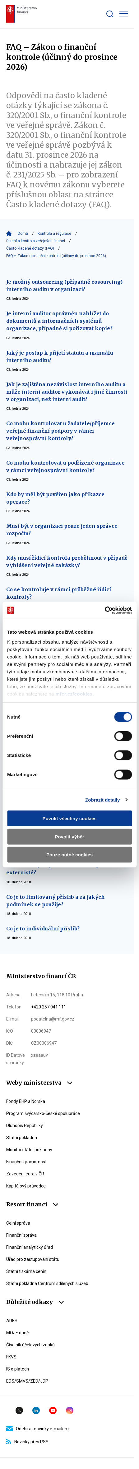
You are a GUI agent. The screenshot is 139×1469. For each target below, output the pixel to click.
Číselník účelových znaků (30, 1344)
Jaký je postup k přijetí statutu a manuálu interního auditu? (59, 356)
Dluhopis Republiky (24, 1125)
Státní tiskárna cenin (26, 1271)
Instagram (69, 1410)
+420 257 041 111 (48, 1006)
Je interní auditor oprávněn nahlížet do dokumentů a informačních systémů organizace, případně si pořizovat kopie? (59, 320)
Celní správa (18, 1223)
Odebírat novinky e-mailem (37, 1428)
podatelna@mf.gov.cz (52, 1018)
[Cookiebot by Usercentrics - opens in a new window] (104, 610)
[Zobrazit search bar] (110, 14)
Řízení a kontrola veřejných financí (35, 241)
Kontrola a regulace (54, 233)
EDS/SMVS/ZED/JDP (27, 1381)
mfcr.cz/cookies (74, 693)
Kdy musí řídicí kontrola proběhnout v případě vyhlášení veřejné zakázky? (66, 561)
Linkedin (36, 1410)
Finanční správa (21, 1235)
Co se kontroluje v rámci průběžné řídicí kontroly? (58, 593)
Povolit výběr (69, 836)
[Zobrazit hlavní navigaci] (123, 13)
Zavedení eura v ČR (25, 1173)
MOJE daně (17, 1332)
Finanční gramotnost (26, 1161)
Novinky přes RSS (27, 1441)
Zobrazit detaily (102, 799)
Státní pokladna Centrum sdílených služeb (47, 1283)
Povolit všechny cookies (69, 818)
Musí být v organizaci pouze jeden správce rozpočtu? (62, 529)
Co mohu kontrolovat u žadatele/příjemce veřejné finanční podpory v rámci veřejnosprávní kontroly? (60, 430)
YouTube (53, 1410)
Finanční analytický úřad (29, 1247)
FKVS (11, 1356)
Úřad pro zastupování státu (32, 1259)
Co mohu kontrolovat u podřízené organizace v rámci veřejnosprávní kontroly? (65, 466)
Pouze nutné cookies (69, 854)
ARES (11, 1320)
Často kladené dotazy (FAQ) (30, 248)
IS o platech (17, 1368)
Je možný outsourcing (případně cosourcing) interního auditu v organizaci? (64, 285)
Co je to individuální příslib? (43, 928)
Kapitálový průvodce (26, 1185)
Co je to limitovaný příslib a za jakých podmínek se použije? (55, 900)
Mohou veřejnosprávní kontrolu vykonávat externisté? (63, 869)
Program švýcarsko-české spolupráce (43, 1113)
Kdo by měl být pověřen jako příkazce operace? (55, 498)
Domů (23, 233)
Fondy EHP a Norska (25, 1101)
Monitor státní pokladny (29, 1149)
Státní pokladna (21, 1137)
